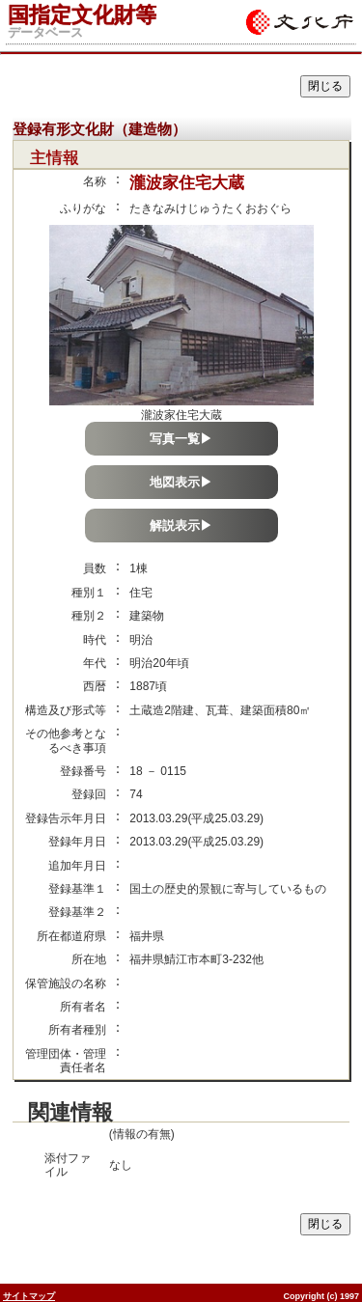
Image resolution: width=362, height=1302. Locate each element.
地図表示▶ (181, 482)
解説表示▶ (181, 525)
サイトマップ (29, 1296)
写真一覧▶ (181, 438)
